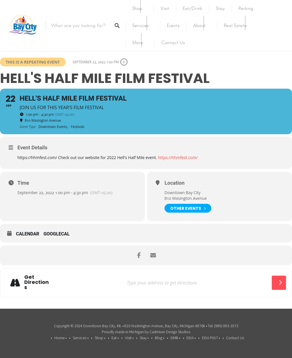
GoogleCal (57, 234)
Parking (245, 8)
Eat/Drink (192, 8)
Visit (165, 8)
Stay (220, 8)
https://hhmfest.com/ (178, 157)
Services (140, 25)
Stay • (144, 337)
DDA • (191, 337)
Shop (137, 8)
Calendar (27, 234)
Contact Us (173, 42)
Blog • (159, 337)
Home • (60, 337)
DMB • (175, 337)
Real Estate (235, 25)
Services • (80, 337)
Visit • (129, 337)
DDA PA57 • (211, 337)
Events (173, 25)
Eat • (115, 337)
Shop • (100, 337)
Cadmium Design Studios (169, 331)
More (137, 42)
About (199, 25)
